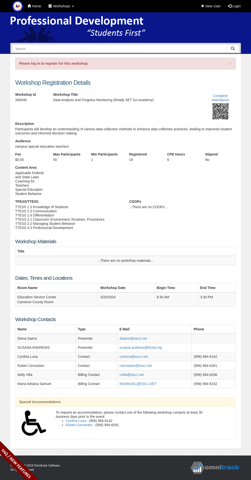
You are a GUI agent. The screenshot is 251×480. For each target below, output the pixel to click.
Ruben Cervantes (79, 425)
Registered (138, 154)
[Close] (230, 63)
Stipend (211, 154)
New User (210, 6)
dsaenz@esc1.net (133, 338)
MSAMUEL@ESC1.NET (138, 384)
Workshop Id (25, 94)
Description (24, 124)
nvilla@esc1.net (131, 375)
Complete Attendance (220, 98)
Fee (18, 154)
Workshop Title (65, 94)
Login (234, 6)
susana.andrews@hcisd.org (140, 347)
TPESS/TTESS (26, 202)
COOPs (135, 202)
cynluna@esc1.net (133, 357)
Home (34, 6)
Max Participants (66, 154)
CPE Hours (176, 154)
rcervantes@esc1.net (135, 366)
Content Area (26, 167)
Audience (23, 141)
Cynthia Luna (76, 421)
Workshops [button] (61, 6)
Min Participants (104, 154)
